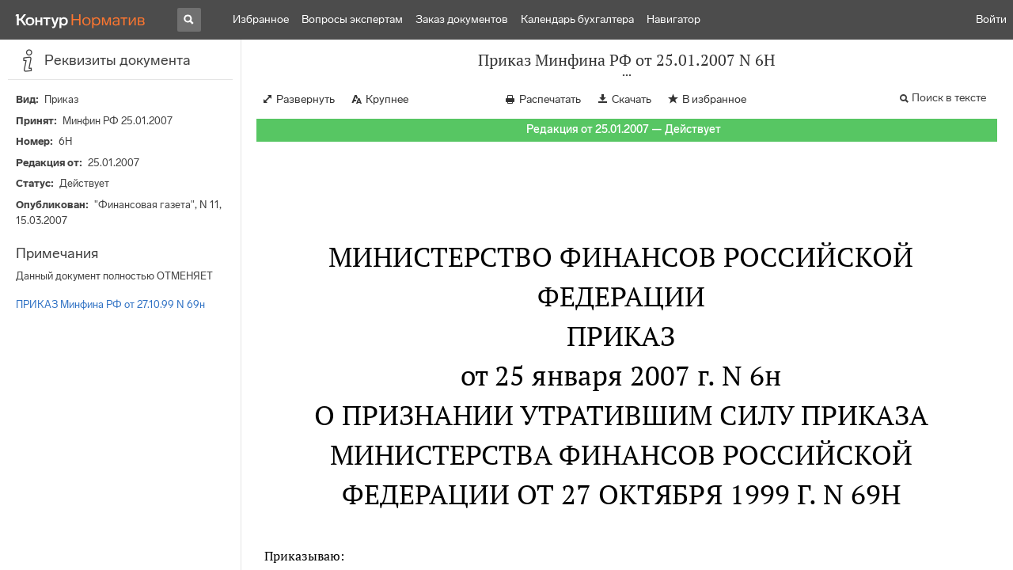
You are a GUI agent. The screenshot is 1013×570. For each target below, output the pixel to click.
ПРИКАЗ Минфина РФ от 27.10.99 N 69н (110, 304)
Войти (991, 19)
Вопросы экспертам (352, 19)
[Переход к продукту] (81, 20)
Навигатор (673, 19)
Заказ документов (461, 19)
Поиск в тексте (949, 97)
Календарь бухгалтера (577, 19)
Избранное (261, 19)
